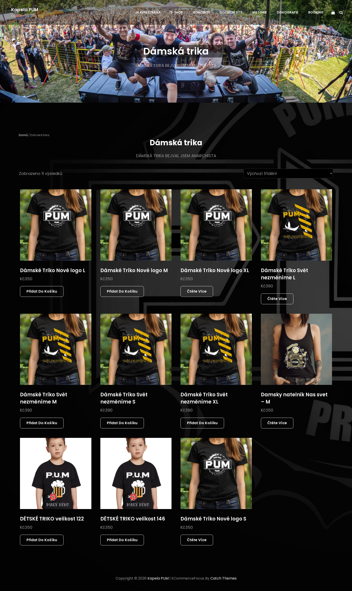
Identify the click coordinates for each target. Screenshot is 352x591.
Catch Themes (223, 578)
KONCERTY (201, 12)
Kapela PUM (24, 10)
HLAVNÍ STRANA (148, 12)
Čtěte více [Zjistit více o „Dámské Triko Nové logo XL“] (197, 291)
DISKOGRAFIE (287, 12)
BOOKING (315, 12)
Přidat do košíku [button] (41, 291)
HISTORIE (259, 12)
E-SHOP (177, 12)
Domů (23, 135)
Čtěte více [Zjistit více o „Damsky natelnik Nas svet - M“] (277, 423)
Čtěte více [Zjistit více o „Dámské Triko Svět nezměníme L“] (277, 298)
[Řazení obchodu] (288, 173)
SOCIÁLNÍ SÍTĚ (231, 12)
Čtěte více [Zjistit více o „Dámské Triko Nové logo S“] (197, 539)
